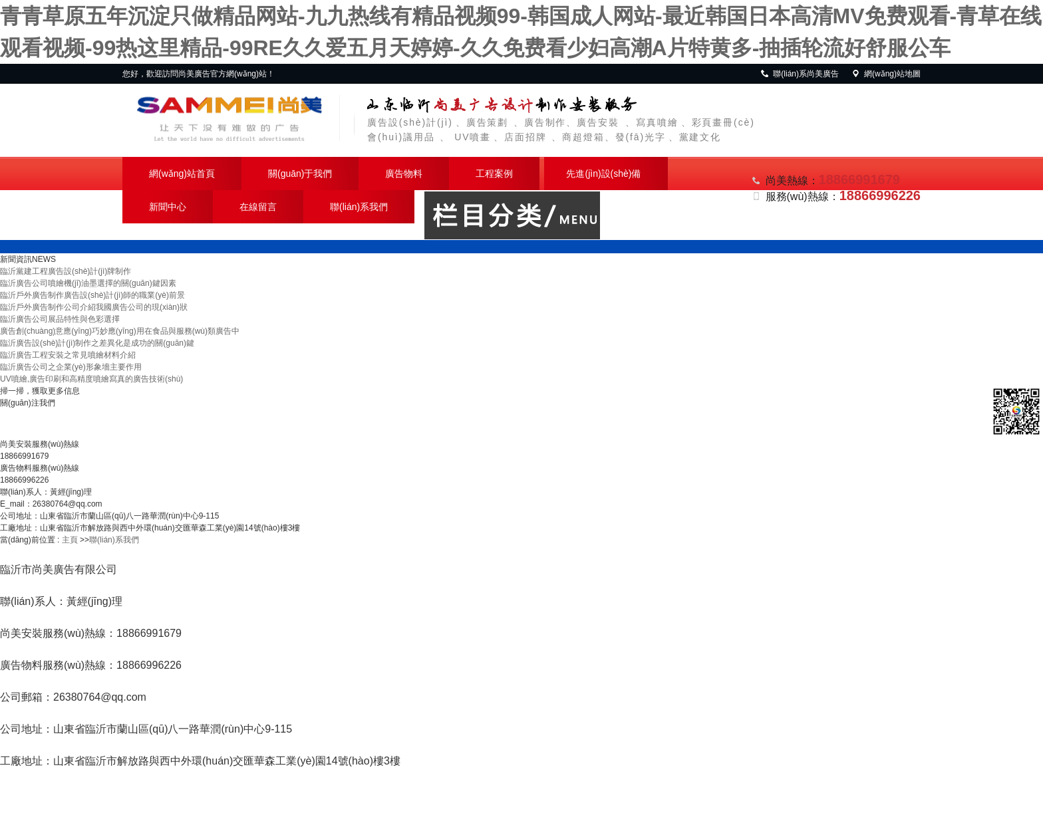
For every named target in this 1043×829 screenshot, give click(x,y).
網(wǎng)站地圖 (886, 73)
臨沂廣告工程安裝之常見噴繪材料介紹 (68, 355)
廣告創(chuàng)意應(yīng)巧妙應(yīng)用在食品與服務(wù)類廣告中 (119, 331)
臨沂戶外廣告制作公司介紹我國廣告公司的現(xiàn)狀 (94, 307)
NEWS (44, 259)
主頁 (70, 539)
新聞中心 (167, 206)
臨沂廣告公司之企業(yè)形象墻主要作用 (71, 367)
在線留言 (258, 206)
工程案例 (494, 173)
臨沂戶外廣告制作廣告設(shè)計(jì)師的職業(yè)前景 (92, 295)
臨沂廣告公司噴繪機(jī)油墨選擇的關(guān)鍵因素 (88, 283)
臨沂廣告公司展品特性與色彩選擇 (60, 319)
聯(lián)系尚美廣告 (799, 73)
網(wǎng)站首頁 (182, 173)
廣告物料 (403, 173)
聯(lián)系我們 (359, 206)
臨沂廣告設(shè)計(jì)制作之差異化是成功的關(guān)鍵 (97, 343)
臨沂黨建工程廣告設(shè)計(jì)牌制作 (65, 271)
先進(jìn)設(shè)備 (603, 173)
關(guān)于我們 (300, 173)
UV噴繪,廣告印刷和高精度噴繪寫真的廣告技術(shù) (91, 379)
